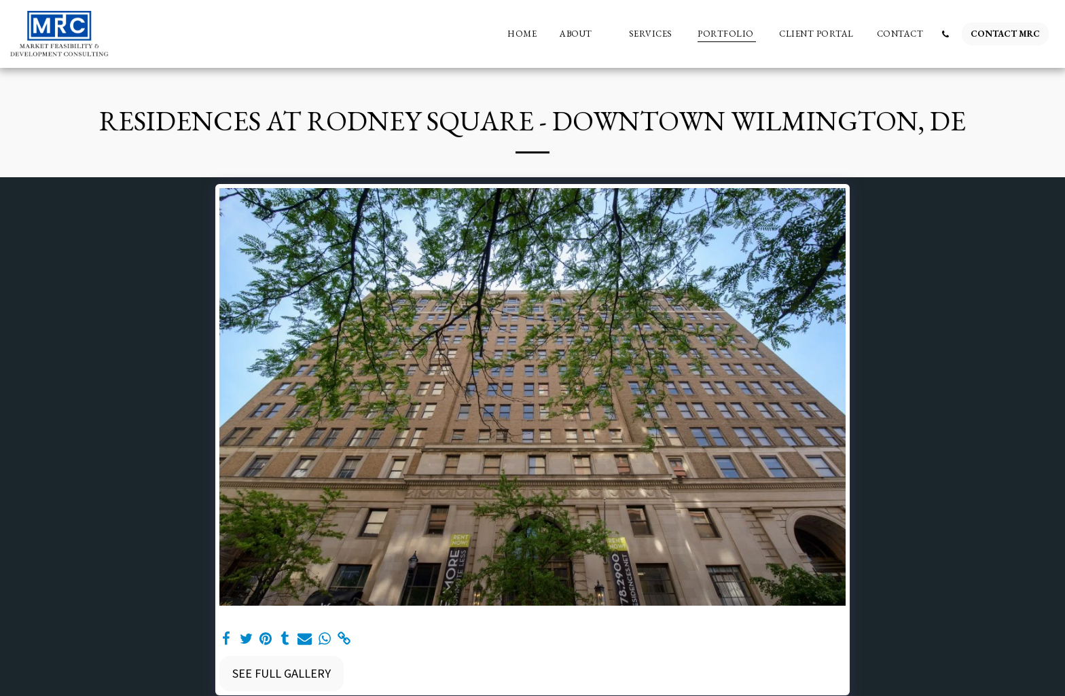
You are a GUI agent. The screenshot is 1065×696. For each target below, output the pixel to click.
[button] (583, 33)
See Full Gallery (281, 673)
